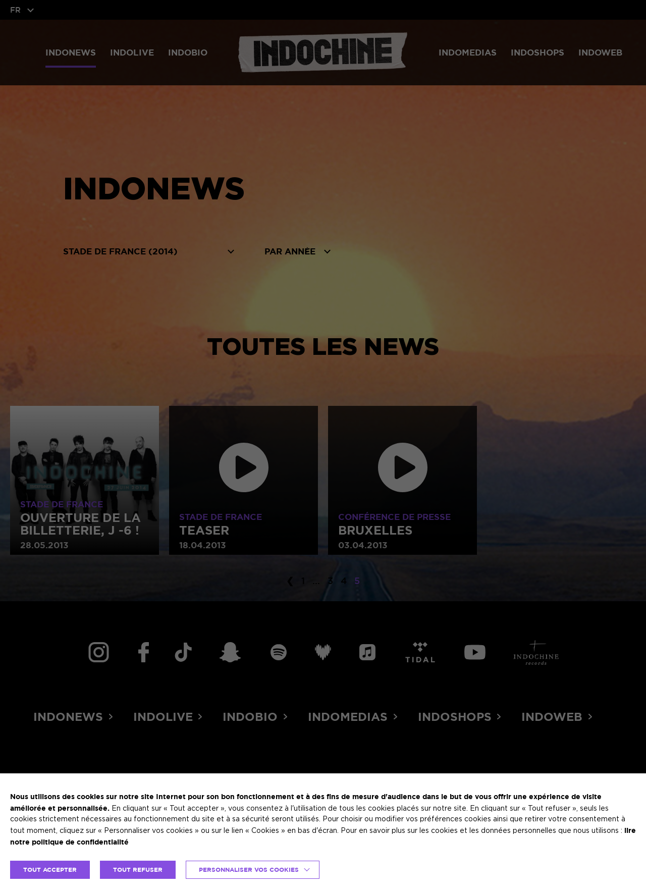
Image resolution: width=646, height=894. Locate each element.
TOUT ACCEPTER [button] (50, 869)
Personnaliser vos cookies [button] (249, 869)
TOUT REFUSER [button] (138, 869)
